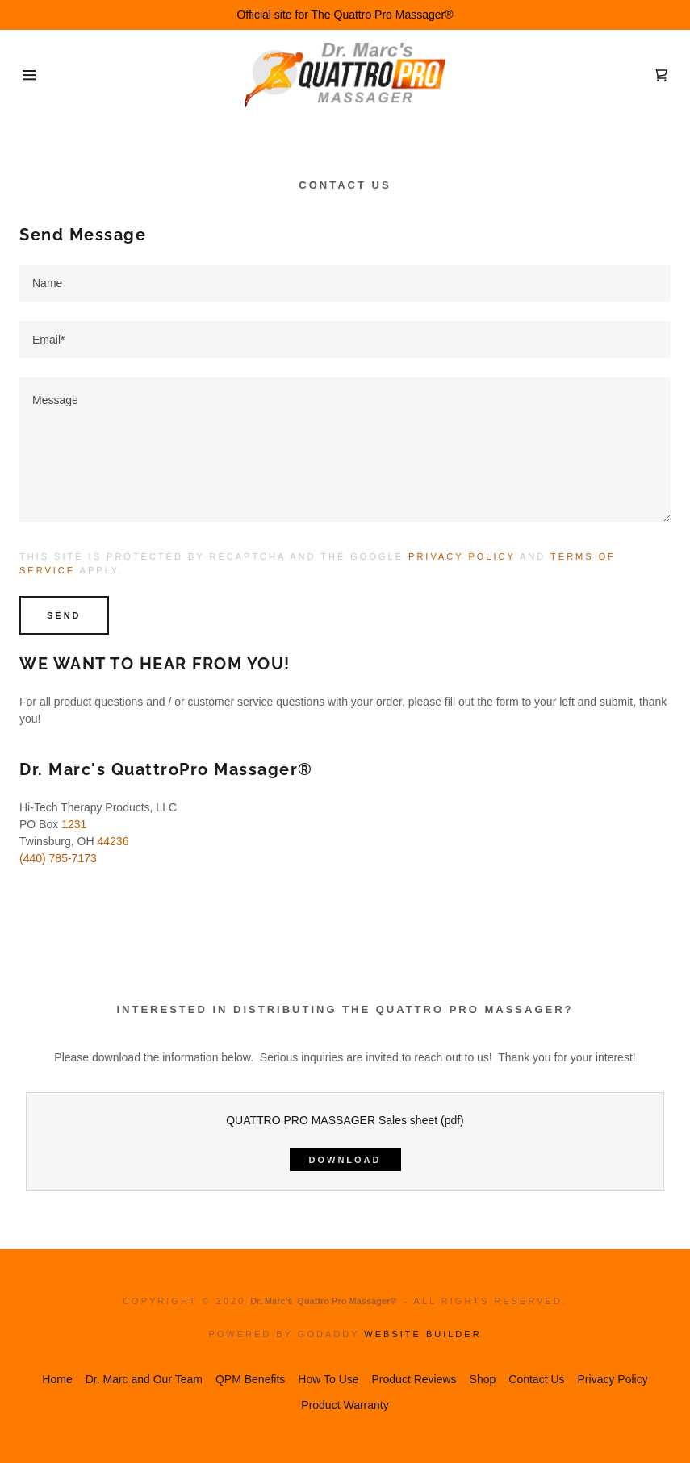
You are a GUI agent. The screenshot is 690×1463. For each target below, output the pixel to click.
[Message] (345, 449)
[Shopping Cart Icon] (661, 75)
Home (57, 1379)
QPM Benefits (250, 1379)
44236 (112, 841)
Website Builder (422, 1334)
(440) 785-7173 (58, 858)
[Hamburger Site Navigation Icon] (34, 75)
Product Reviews (414, 1379)
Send (64, 615)
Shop (483, 1379)
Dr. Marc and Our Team (144, 1379)
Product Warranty (344, 1404)
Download (345, 1160)
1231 (73, 824)
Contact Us (536, 1379)
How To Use (328, 1379)
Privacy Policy (461, 556)
